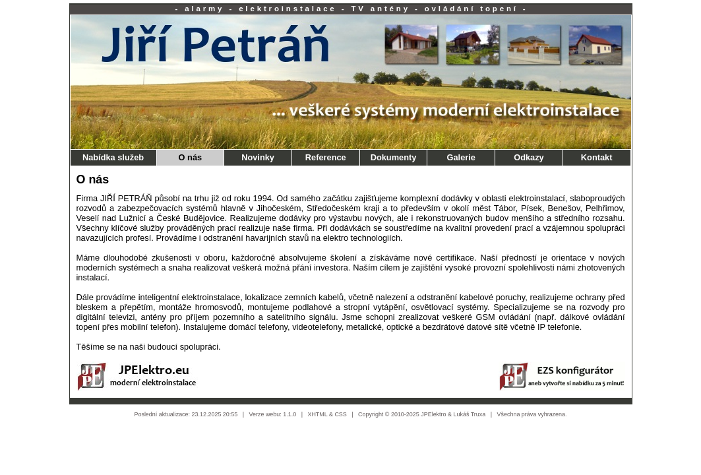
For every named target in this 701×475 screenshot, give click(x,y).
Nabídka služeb (113, 157)
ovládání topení (471, 9)
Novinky (257, 157)
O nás (190, 157)
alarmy (204, 9)
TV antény (380, 9)
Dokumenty (394, 157)
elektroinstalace (288, 9)
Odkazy (529, 157)
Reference (325, 157)
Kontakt (597, 157)
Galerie (461, 157)
